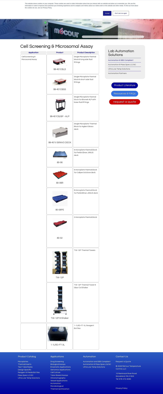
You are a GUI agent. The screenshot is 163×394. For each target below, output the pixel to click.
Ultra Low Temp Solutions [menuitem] (119, 69)
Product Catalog (27, 356)
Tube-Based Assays (59, 375)
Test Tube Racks (25, 367)
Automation (55, 383)
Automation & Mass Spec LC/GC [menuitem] (122, 65)
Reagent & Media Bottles (29, 372)
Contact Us (122, 356)
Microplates (23, 361)
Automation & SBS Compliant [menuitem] (120, 60)
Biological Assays (57, 364)
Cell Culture (55, 372)
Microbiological (56, 386)
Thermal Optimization (59, 389)
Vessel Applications (58, 381)
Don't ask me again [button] (121, 13)
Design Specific (24, 370)
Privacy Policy (121, 388)
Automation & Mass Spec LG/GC (97, 364)
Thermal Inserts (24, 364)
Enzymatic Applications (60, 367)
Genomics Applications (60, 370)
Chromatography (57, 378)
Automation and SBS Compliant (97, 361)
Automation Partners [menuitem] (117, 73)
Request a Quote (123, 361)
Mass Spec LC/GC (25, 375)
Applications (57, 356)
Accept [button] (107, 13)
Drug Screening (57, 361)
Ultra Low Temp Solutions (29, 378)
